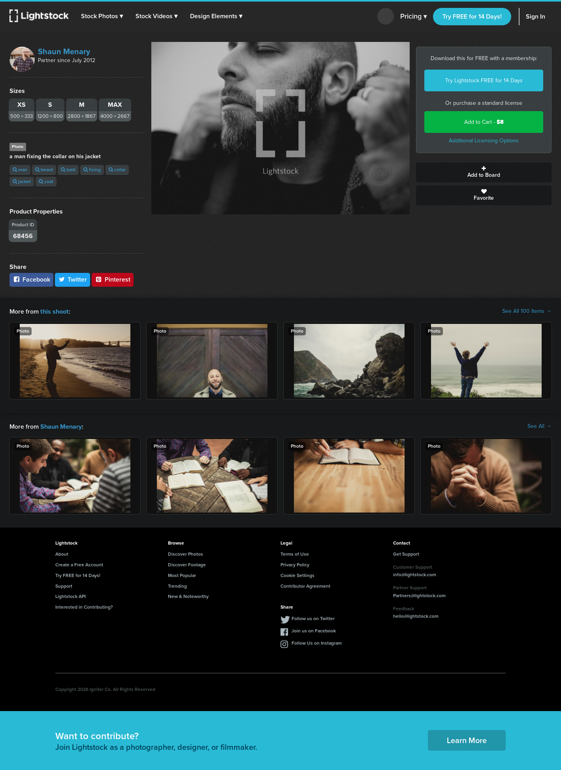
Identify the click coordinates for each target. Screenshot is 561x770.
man (20, 169)
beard (44, 169)
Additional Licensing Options (484, 140)
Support (63, 585)
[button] (102, 16)
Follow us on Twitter (313, 617)
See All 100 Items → (527, 311)
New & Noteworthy (188, 595)
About (61, 553)
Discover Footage (187, 564)
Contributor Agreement (305, 585)
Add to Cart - (484, 122)
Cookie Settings (297, 574)
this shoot (54, 311)
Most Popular (182, 574)
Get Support (406, 553)
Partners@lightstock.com (419, 594)
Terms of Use (294, 553)
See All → (539, 426)
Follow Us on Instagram (317, 642)
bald (68, 169)
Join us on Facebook (314, 630)
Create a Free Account (79, 564)
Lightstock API (70, 595)
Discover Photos (185, 553)
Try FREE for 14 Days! (472, 16)
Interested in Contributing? (84, 606)
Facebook (31, 279)
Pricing (413, 16)
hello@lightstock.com (416, 615)
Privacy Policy (294, 564)
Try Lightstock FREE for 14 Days (484, 80)
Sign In (535, 16)
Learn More (467, 739)
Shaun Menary (64, 51)
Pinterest (112, 279)
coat (46, 181)
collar (117, 169)
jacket (22, 181)
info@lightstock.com (414, 573)
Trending (177, 585)
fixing (92, 169)
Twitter (72, 279)
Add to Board (483, 172)
